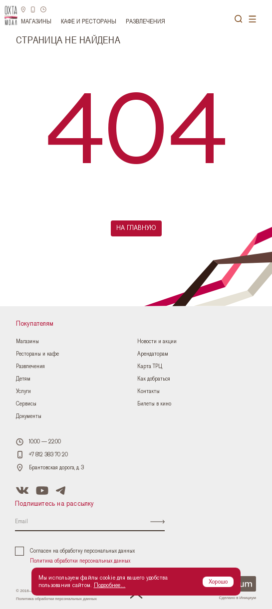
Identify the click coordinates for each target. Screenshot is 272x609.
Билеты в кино (154, 403)
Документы (28, 416)
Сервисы (26, 403)
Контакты (148, 391)
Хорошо (218, 582)
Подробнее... (110, 585)
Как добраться (153, 379)
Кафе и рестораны (88, 21)
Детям (23, 379)
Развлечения (145, 21)
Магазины (36, 21)
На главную (136, 228)
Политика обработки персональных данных (80, 561)
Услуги (23, 391)
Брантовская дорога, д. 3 (56, 467)
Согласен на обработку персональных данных (75, 551)
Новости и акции (157, 341)
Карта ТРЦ (149, 366)
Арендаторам (152, 354)
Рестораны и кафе (37, 354)
